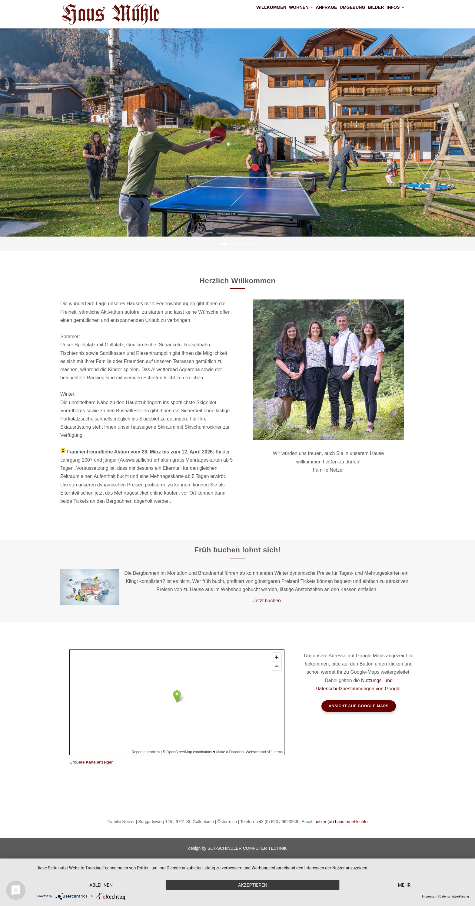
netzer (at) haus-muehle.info (340, 821)
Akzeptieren (252, 885)
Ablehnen (100, 885)
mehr (404, 885)
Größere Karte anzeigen (91, 762)
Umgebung (335, 13)
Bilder (366, 13)
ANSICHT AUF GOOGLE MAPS (359, 706)
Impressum (429, 896)
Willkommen (231, 13)
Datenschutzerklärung (454, 896)
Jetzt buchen (267, 600)
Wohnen (268, 13)
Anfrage (302, 13)
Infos (392, 13)
